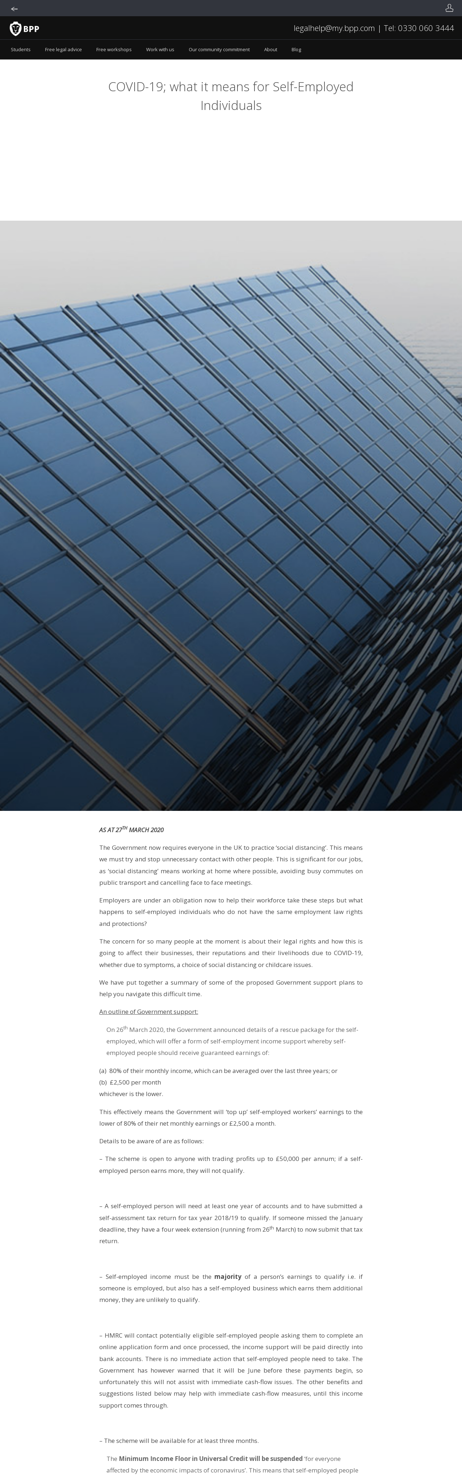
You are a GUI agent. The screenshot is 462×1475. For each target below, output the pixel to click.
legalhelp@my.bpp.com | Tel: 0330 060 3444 (374, 27)
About (270, 49)
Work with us (160, 49)
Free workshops (114, 49)
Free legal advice (63, 49)
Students (21, 49)
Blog (296, 49)
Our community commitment (219, 49)
